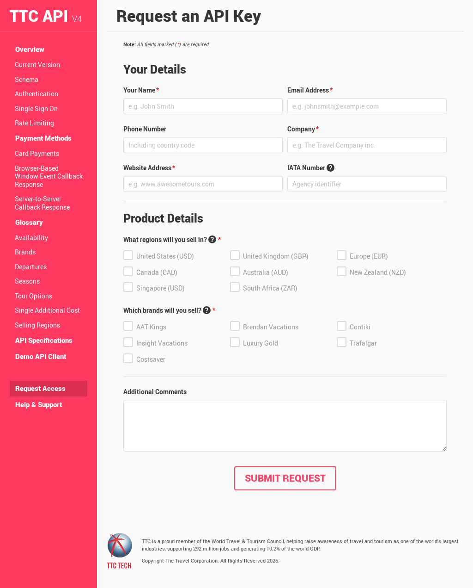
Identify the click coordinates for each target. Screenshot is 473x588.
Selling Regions (37, 325)
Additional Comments (155, 391)
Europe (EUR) (369, 256)
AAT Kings (151, 326)
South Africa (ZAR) (270, 288)
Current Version (37, 64)
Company (301, 128)
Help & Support (38, 404)
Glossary (29, 222)
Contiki (360, 326)
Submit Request (285, 477)
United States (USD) (165, 256)
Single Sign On (36, 108)
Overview (29, 49)
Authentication (36, 93)
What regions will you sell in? (169, 239)
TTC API (46, 15)
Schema (26, 79)
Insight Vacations (162, 343)
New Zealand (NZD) (378, 271)
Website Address (147, 167)
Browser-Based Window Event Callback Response (49, 176)
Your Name (139, 90)
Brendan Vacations (270, 326)
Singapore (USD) (160, 288)
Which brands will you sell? (167, 310)
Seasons (27, 281)
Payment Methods (43, 137)
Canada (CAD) (156, 271)
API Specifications (44, 340)
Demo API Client (40, 356)
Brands (25, 252)
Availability (31, 237)
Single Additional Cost (47, 310)
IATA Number (310, 167)
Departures (31, 266)
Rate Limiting (34, 122)
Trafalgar (363, 343)
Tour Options (33, 295)
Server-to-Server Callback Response (42, 202)
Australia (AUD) (265, 271)
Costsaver (150, 359)
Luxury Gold (260, 343)
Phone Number (144, 128)
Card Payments (37, 153)
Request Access (40, 388)
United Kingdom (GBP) (276, 256)
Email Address (308, 90)
